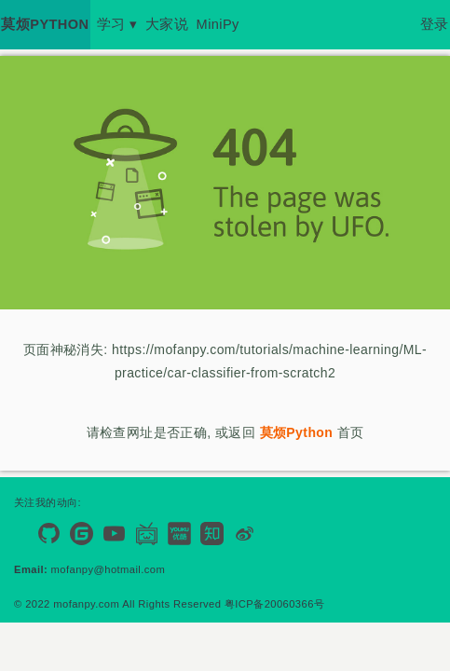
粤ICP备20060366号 (274, 603)
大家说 (166, 24)
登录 (434, 24)
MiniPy (218, 24)
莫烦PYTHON (45, 24)
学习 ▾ (117, 24)
